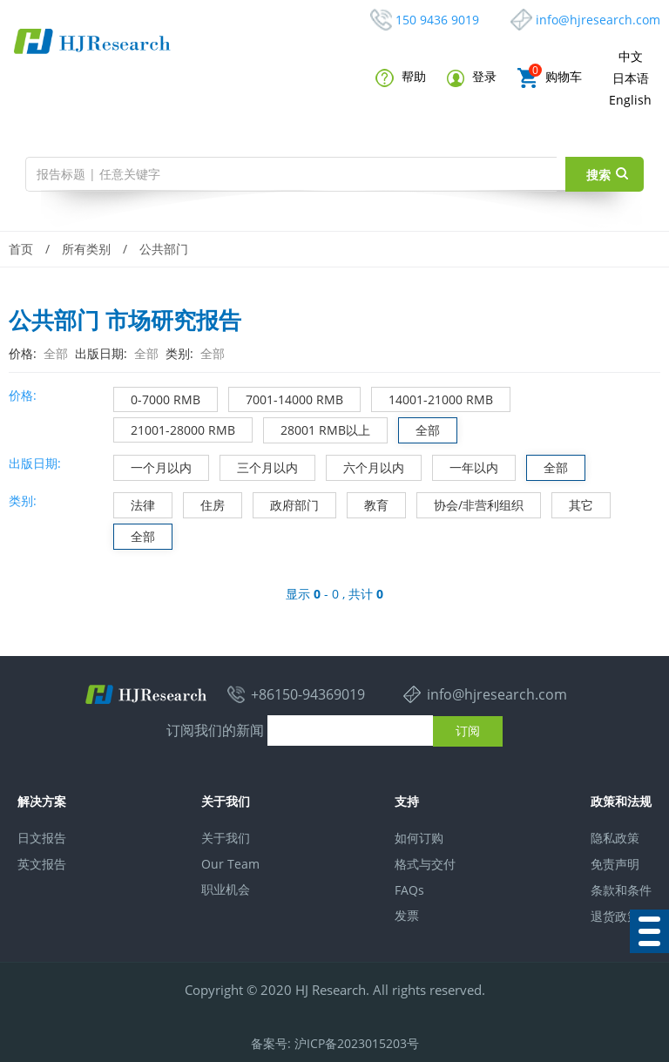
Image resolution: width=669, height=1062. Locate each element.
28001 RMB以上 (317, 428)
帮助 (400, 77)
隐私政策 (615, 837)
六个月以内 (365, 466)
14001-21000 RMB (432, 398)
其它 (572, 503)
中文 (630, 56)
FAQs (409, 890)
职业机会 (225, 889)
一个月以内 (153, 466)
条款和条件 (621, 890)
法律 (134, 503)
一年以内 (465, 466)
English (630, 99)
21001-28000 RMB (174, 428)
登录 (472, 77)
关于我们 (225, 837)
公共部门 (163, 248)
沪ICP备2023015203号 (356, 1043)
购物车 (549, 78)
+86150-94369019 (308, 694)
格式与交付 (425, 864)
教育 (368, 503)
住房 (204, 503)
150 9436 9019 (437, 19)
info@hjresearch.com (598, 19)
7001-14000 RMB (286, 398)
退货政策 (615, 916)
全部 (419, 428)
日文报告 (41, 837)
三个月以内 (259, 466)
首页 (21, 248)
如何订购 (419, 837)
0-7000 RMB (157, 398)
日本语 (630, 78)
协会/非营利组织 (470, 503)
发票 (407, 915)
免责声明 (615, 864)
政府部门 (286, 503)
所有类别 (86, 248)
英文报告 (41, 864)
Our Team (230, 864)
